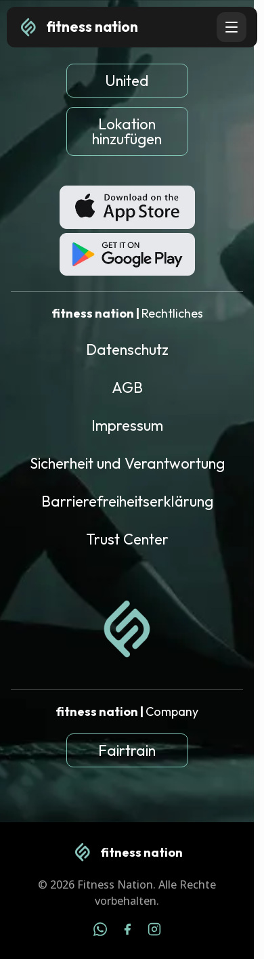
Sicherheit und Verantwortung (127, 463)
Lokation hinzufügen (127, 131)
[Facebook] (127, 931)
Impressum (127, 425)
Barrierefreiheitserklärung (127, 501)
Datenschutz (127, 349)
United (127, 80)
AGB (127, 387)
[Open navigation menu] (231, 27)
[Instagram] (154, 931)
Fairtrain (127, 750)
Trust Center (127, 539)
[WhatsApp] (100, 931)
